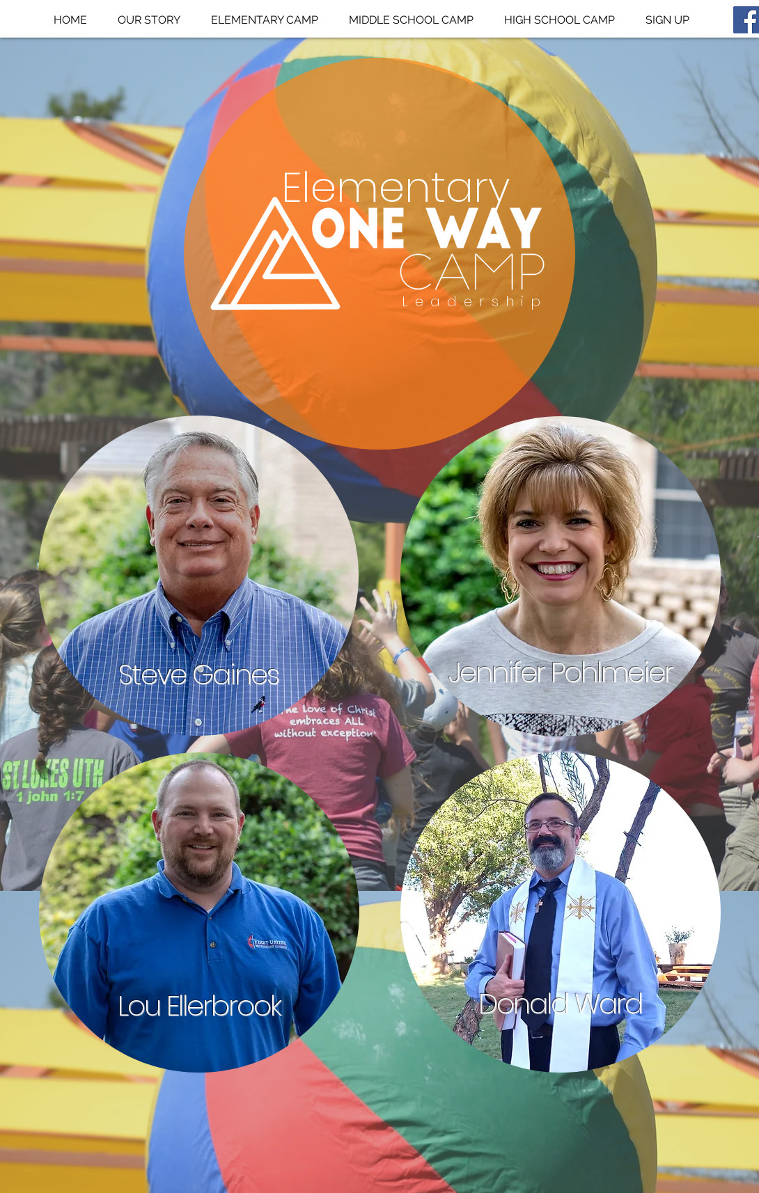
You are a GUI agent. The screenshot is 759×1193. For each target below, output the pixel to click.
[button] (265, 19)
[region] (198, 576)
